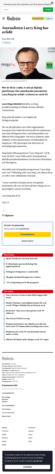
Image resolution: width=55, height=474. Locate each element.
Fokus (30, 434)
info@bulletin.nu (15, 370)
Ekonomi (5, 438)
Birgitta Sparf (6, 416)
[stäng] (52, 3)
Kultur (30, 438)
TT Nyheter (6, 42)
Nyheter (4, 428)
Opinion (31, 431)
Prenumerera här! (10, 385)
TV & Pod (5, 431)
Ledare (4, 441)
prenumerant (24, 229)
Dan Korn (5, 401)
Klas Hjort (5, 399)
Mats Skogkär (6, 397)
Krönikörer (31, 428)
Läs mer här (37, 461)
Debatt (4, 445)
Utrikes (4, 434)
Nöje (29, 441)
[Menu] (3, 18)
